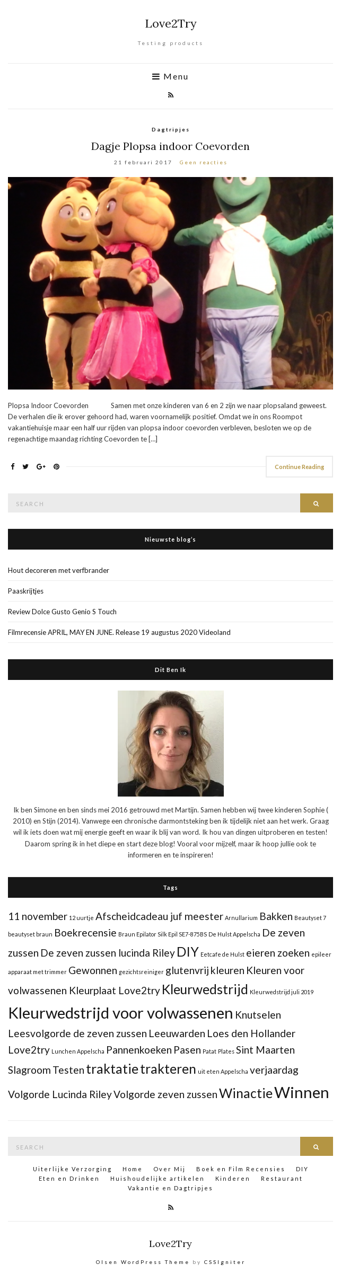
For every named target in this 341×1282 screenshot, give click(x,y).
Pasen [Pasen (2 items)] (187, 1050)
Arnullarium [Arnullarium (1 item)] (241, 917)
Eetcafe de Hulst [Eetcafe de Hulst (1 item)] (222, 954)
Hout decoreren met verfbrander (58, 570)
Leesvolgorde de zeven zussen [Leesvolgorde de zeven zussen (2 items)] (77, 1033)
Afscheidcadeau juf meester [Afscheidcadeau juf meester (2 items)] (159, 916)
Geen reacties (204, 162)
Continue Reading (299, 466)
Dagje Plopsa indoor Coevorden (170, 146)
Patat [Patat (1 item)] (209, 1051)
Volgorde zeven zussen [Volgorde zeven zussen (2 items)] (165, 1094)
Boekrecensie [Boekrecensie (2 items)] (85, 932)
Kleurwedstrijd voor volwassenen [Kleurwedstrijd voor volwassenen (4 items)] (120, 1012)
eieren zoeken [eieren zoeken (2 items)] (278, 953)
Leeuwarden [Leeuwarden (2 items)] (176, 1033)
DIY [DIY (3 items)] (188, 951)
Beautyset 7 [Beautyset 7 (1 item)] (310, 917)
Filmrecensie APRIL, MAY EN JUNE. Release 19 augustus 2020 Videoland (119, 632)
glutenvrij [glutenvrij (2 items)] (187, 970)
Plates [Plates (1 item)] (226, 1051)
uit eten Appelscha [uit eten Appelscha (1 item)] (223, 1071)
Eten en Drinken (69, 1178)
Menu (170, 76)
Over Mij (169, 1168)
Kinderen (232, 1178)
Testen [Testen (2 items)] (68, 1070)
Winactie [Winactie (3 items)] (246, 1093)
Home (133, 1168)
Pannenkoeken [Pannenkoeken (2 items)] (139, 1050)
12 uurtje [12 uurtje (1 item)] (81, 917)
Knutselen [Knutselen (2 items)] (258, 1015)
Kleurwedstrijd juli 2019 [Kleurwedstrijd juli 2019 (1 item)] (281, 991)
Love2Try (171, 23)
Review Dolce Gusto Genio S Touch (62, 611)
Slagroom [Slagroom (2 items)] (29, 1070)
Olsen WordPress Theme (143, 1262)
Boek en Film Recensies (240, 1168)
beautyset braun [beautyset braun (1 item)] (30, 934)
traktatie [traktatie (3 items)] (112, 1068)
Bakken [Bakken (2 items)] (276, 916)
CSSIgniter (225, 1262)
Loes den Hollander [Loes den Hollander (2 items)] (251, 1033)
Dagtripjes (171, 129)
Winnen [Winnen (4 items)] (301, 1092)
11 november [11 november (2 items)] (37, 916)
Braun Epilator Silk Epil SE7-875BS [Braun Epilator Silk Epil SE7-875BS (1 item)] (162, 934)
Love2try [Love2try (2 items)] (29, 1050)
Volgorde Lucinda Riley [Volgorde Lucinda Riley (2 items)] (60, 1094)
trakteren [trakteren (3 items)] (168, 1068)
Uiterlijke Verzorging (72, 1168)
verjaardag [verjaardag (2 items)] (274, 1070)
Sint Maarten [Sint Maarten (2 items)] (265, 1050)
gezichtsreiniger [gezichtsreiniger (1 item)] (141, 971)
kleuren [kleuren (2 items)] (227, 970)
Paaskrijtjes (25, 591)
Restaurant (282, 1178)
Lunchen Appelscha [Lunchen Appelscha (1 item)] (77, 1051)
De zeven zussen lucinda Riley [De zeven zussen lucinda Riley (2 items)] (107, 953)
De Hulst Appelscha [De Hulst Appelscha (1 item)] (234, 934)
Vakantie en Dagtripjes (170, 1187)
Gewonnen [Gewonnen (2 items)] (92, 970)
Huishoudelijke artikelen (157, 1178)
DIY (302, 1168)
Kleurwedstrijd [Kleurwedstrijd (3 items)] (205, 989)
